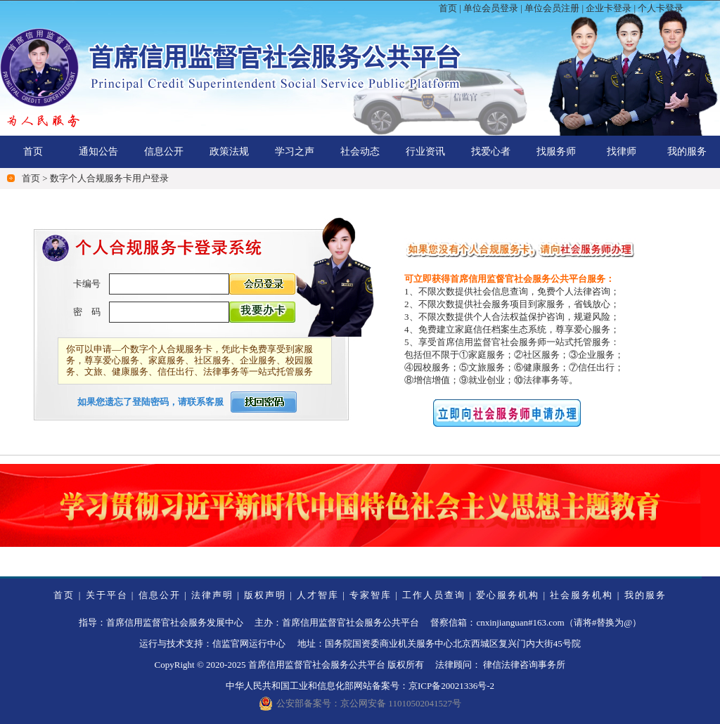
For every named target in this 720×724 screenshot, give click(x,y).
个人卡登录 (660, 8)
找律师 (621, 151)
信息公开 (164, 151)
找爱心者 (490, 151)
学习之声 (294, 151)
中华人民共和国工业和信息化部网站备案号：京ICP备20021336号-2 (360, 685)
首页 (448, 8)
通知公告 (98, 151)
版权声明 (265, 595)
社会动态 (360, 151)
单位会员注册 (552, 8)
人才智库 (318, 595)
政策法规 (229, 151)
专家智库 (370, 595)
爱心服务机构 (507, 595)
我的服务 (687, 151)
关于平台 (107, 595)
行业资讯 (425, 151)
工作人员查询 (433, 595)
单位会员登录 (490, 8)
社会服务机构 (581, 595)
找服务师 (556, 151)
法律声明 (212, 595)
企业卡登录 (608, 8)
